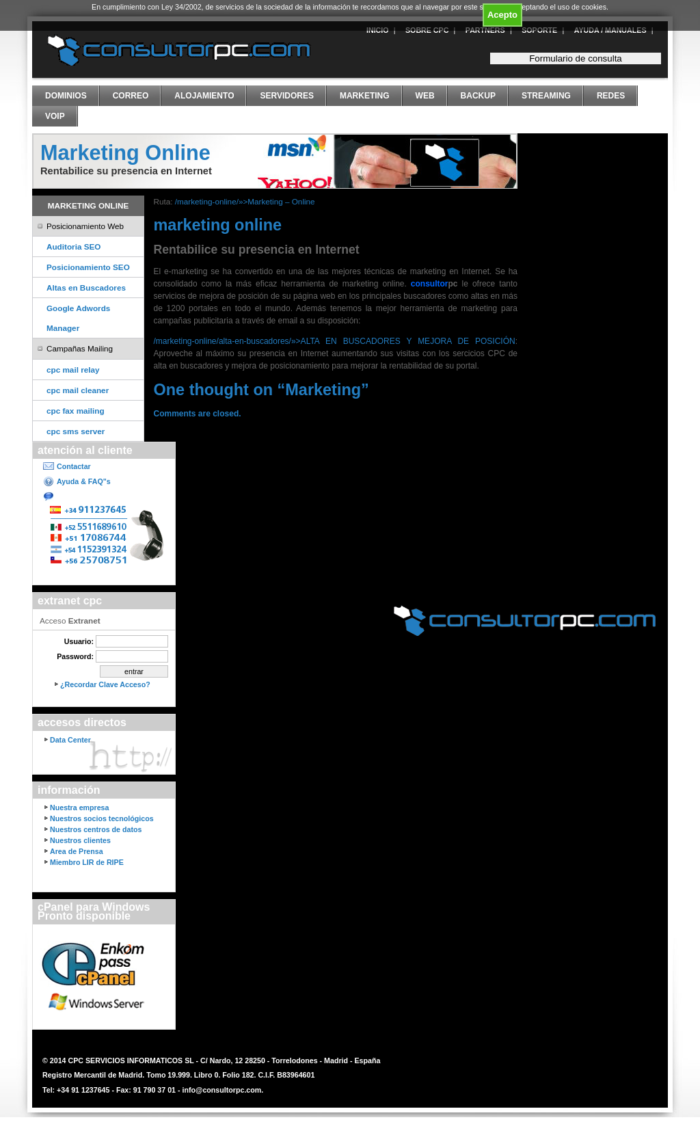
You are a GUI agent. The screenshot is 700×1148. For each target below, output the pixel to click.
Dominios (66, 96)
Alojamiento (204, 96)
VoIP (55, 116)
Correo (131, 96)
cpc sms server (75, 431)
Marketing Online (125, 152)
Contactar (74, 466)
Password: (75, 656)
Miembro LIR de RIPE (87, 862)
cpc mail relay (73, 369)
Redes (611, 96)
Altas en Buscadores (86, 287)
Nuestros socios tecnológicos (102, 818)
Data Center (70, 740)
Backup (478, 96)
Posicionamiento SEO (88, 267)
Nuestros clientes (80, 840)
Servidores (286, 96)
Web (425, 96)
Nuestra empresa (79, 807)
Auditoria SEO (73, 246)
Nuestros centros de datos (96, 829)
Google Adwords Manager (78, 318)
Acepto (502, 15)
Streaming (546, 96)
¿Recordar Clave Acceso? (105, 684)
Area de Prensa (76, 851)
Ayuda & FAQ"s (84, 481)
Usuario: (79, 641)
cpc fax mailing (75, 410)
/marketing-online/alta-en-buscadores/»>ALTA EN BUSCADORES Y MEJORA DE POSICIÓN (334, 341)
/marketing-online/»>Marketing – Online (245, 201)
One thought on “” (261, 390)
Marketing (365, 96)
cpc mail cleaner (77, 390)
